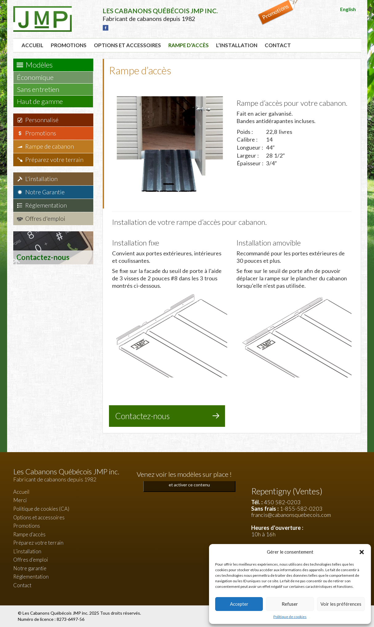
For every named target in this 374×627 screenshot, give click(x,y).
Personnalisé (41, 119)
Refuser (290, 604)
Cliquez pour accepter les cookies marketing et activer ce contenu (189, 481)
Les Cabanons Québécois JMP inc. (55, 613)
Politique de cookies (290, 616)
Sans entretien (41, 89)
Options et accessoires (127, 45)
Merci (20, 500)
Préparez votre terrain (54, 159)
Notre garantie (29, 568)
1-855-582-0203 (301, 508)
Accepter (239, 604)
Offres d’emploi (30, 559)
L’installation (236, 45)
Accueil (32, 45)
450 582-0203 (282, 502)
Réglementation (46, 205)
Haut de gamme (43, 101)
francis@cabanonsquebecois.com (291, 514)
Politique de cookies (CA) (41, 508)
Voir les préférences (340, 604)
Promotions (68, 45)
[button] (362, 552)
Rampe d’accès (188, 45)
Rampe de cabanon (49, 146)
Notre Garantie (45, 192)
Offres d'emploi (45, 218)
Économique (38, 77)
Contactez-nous (142, 416)
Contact (278, 45)
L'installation (41, 178)
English (348, 9)
